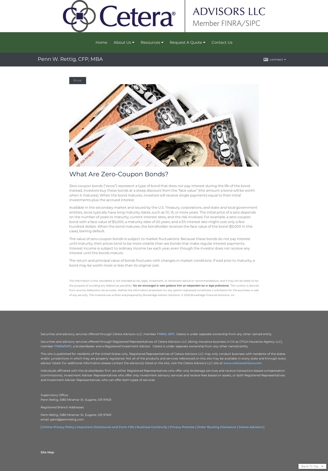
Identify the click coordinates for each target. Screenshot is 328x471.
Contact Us (222, 42)
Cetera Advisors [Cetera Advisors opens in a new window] (251, 427)
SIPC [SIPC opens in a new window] (171, 334)
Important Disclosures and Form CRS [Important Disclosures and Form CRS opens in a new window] (105, 427)
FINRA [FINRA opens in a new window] (161, 334)
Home (101, 42)
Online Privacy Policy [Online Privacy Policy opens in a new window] (58, 427)
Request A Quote (186, 42)
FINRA (59, 346)
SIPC (68, 346)
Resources (150, 42)
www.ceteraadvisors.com (242, 363)
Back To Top (312, 466)
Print (77, 80)
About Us (122, 42)
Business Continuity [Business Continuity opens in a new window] (152, 427)
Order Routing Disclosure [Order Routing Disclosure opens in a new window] (216, 427)
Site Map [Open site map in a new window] (47, 452)
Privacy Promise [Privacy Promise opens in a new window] (182, 427)
